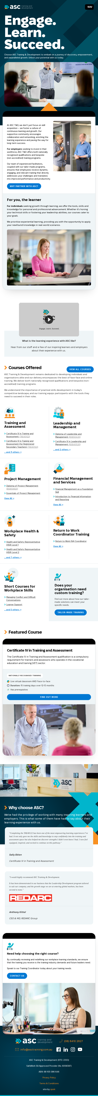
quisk (52, 1089)
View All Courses (80, 369)
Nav (90, 7)
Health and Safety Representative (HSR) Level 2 (23, 550)
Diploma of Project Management (22, 487)
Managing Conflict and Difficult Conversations (21, 598)
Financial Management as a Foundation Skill (74, 490)
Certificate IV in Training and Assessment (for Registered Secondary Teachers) (22, 444)
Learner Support (14, 604)
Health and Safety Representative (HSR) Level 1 (23, 543)
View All (8, 498)
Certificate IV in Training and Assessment (19, 435)
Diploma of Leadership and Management (68, 435)
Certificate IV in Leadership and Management (70, 443)
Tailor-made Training (70, 612)
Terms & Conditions (49, 1083)
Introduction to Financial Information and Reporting (73, 498)
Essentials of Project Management (23, 493)
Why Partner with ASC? (24, 186)
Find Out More (49, 697)
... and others (12, 452)
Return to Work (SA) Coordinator (71, 541)
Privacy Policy (49, 1077)
